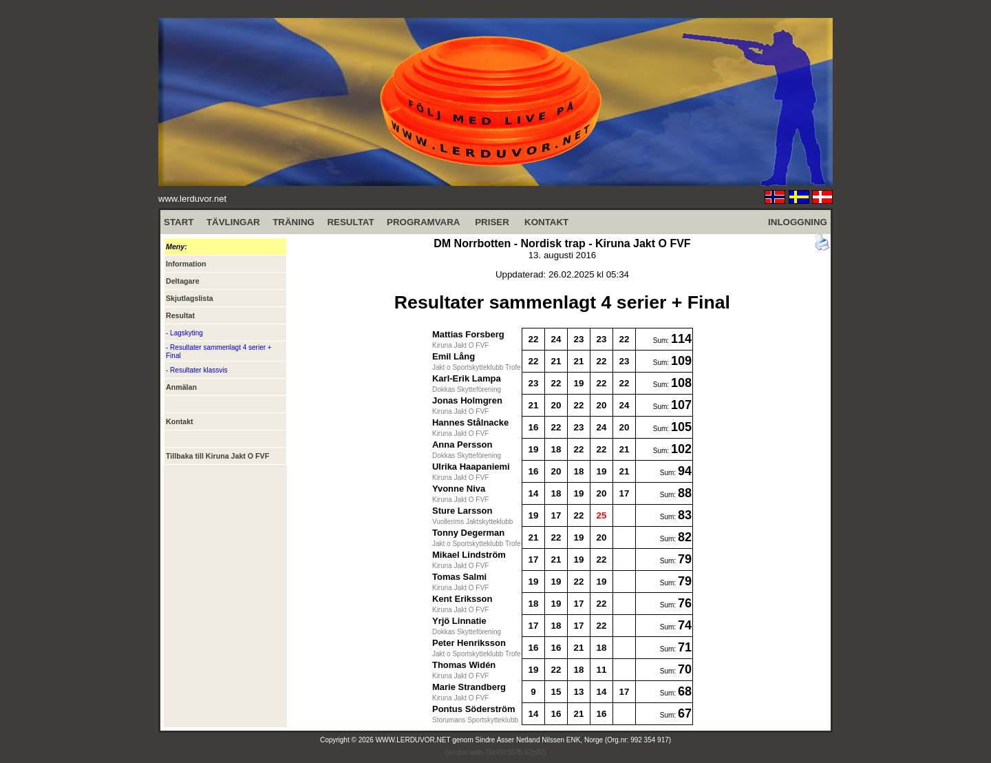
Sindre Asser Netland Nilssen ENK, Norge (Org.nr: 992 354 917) (574, 740)
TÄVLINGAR (233, 222)
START (178, 222)
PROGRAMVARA (423, 222)
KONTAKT (546, 222)
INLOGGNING (797, 222)
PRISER (492, 222)
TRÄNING (294, 222)
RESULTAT (350, 222)
